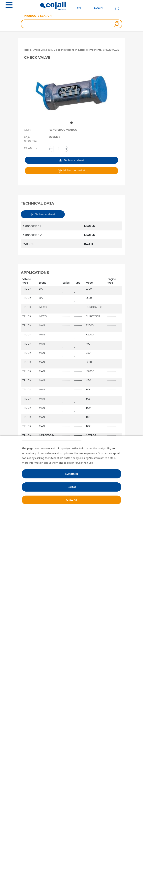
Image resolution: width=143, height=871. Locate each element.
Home (27, 49)
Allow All (71, 499)
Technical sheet (71, 160)
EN (79, 8)
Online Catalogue (42, 49)
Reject (72, 486)
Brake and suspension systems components (77, 49)
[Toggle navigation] (9, 6)
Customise (71, 473)
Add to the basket (71, 171)
